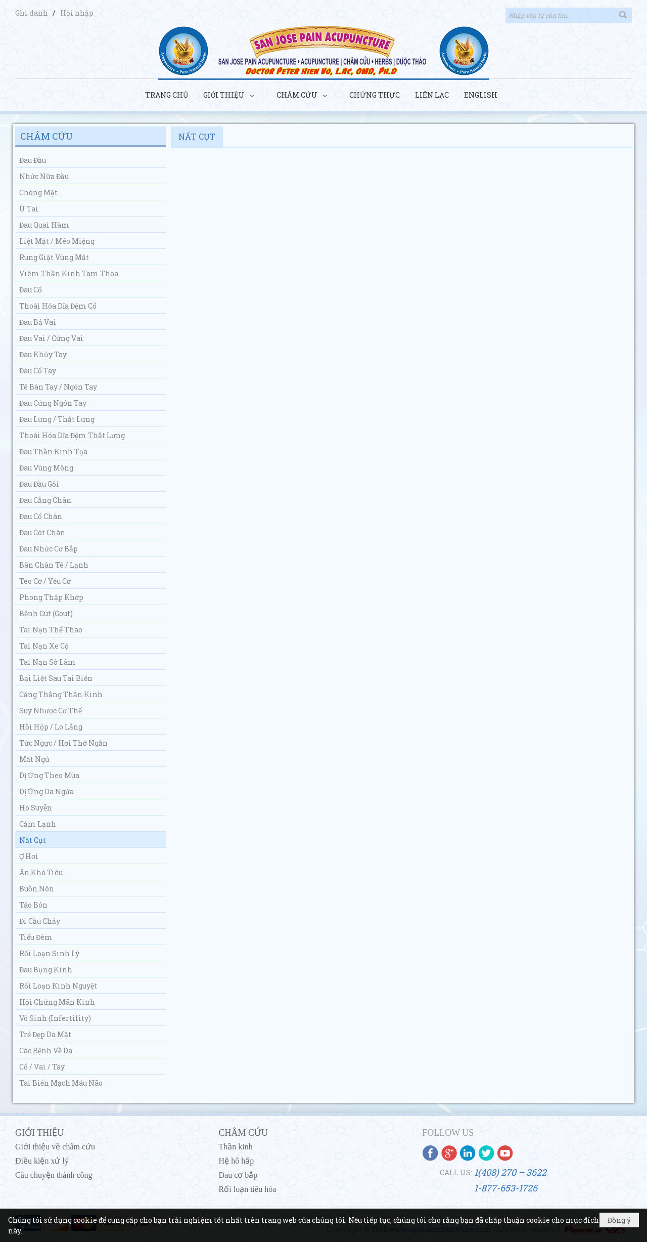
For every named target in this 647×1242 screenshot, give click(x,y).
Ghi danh (32, 13)
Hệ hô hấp (236, 1161)
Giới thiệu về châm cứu (55, 1146)
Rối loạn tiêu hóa (247, 1189)
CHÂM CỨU (243, 1133)
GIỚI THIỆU (39, 1133)
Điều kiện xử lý (42, 1161)
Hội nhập (77, 13)
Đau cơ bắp (238, 1175)
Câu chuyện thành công (54, 1175)
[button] (232, 95)
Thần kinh (236, 1146)
